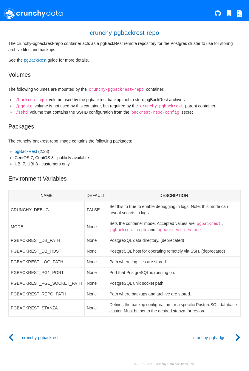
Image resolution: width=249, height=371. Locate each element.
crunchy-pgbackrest (40, 337)
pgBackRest (35, 60)
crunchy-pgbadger (210, 337)
